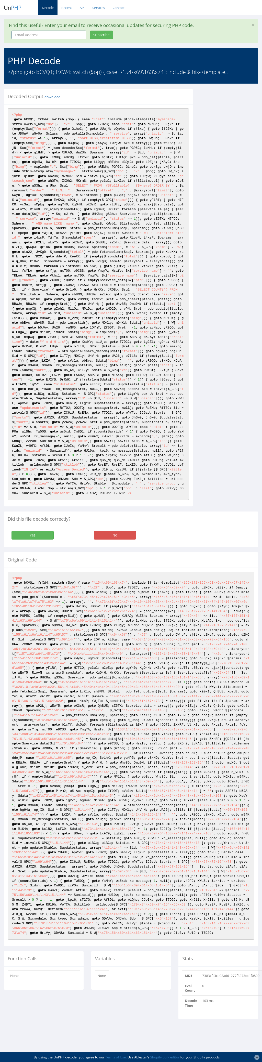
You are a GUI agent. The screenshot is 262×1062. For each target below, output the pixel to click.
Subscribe (101, 34)
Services (98, 7)
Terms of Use (115, 1057)
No (114, 535)
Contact (118, 7)
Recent (66, 7)
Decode (48, 7)
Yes (32, 535)
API (82, 7)
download (52, 97)
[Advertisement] (231, 165)
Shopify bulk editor (164, 1057)
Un (12, 7)
